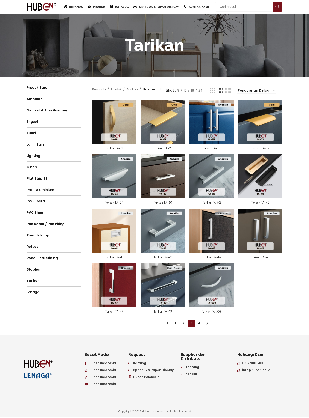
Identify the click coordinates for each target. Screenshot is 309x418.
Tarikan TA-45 (260, 257)
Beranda (99, 90)
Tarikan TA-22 (261, 148)
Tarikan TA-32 (212, 202)
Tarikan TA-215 (212, 148)
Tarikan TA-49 (162, 312)
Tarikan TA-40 (261, 202)
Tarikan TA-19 (114, 148)
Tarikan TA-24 (113, 202)
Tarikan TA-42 (162, 257)
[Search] (248, 7)
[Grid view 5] (228, 91)
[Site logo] (42, 7)
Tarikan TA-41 (114, 257)
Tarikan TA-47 (113, 312)
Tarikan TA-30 (162, 202)
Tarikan (132, 90)
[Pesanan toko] (256, 91)
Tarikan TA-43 (212, 257)
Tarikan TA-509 (211, 312)
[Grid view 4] (220, 91)
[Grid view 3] (212, 91)
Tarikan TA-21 (163, 148)
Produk (116, 90)
